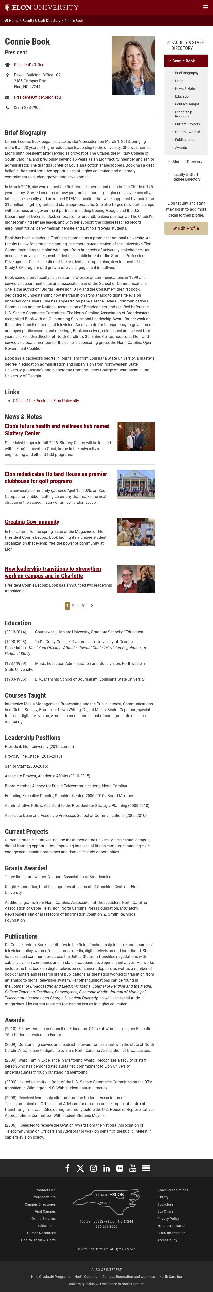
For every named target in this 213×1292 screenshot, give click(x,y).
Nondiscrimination (171, 1225)
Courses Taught (187, 104)
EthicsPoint (47, 1225)
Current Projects (187, 124)
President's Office (29, 64)
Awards (181, 147)
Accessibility (167, 1240)
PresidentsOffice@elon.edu (37, 97)
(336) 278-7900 (27, 107)
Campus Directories (40, 1204)
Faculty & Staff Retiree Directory (186, 177)
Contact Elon (46, 1190)
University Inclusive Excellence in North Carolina (106, 1283)
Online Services (43, 1218)
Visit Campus (45, 1211)
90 (85, 606)
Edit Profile (186, 228)
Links (179, 80)
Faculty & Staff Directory (187, 45)
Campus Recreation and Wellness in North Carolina (142, 1276)
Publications (184, 139)
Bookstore (165, 1204)
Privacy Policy (168, 1218)
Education (183, 96)
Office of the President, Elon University (46, 400)
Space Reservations (172, 1190)
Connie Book (183, 61)
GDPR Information (171, 1232)
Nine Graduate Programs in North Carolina (64, 1276)
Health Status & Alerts (38, 1240)
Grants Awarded (187, 131)
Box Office (165, 1211)
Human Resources (41, 1232)
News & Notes (185, 88)
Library (162, 1197)
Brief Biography (187, 72)
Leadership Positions (183, 114)
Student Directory (187, 161)
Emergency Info (43, 1197)
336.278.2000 (106, 1226)
